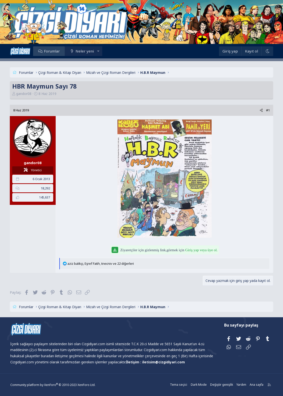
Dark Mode (196, 385)
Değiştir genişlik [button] (218, 385)
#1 (265, 110)
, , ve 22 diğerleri (103, 263)
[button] (101, 51)
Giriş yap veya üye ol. (201, 250)
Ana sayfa (253, 385)
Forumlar (54, 51)
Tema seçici (176, 385)
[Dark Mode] (264, 51)
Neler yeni (87, 51)
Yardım (238, 385)
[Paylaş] (259, 110)
